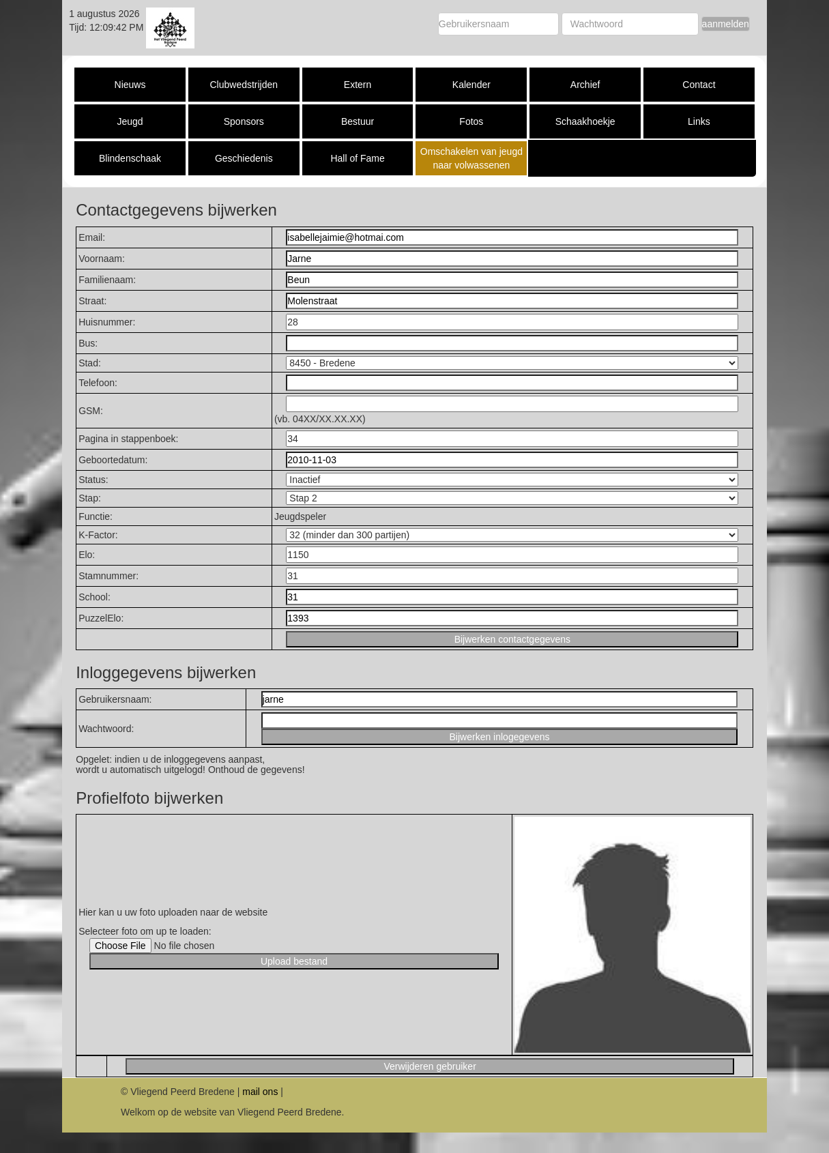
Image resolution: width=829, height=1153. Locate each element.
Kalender (471, 84)
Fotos (471, 121)
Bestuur (357, 121)
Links (699, 121)
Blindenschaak (130, 158)
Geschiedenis (244, 158)
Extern (357, 84)
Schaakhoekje (585, 121)
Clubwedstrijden (243, 84)
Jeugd (130, 121)
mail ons (260, 1091)
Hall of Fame (357, 158)
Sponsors (244, 121)
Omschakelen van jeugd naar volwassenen (471, 158)
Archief (585, 84)
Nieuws (130, 84)
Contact (698, 84)
